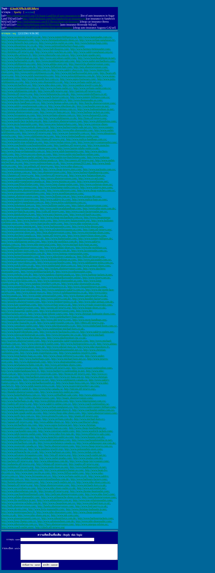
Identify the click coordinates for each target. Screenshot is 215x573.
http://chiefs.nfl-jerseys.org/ (50, 527)
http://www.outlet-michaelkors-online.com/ (76, 154)
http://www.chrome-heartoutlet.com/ (89, 491)
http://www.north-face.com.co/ (17, 416)
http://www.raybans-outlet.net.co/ (82, 82)
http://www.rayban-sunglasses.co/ (54, 407)
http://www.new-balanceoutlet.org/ (71, 220)
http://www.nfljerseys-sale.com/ (93, 434)
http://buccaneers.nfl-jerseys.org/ (76, 160)
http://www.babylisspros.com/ (53, 49)
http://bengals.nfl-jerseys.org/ (17, 485)
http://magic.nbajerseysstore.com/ (74, 398)
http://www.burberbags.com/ (34, 358)
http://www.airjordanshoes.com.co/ (20, 88)
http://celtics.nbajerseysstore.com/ (37, 398)
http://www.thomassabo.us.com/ (85, 100)
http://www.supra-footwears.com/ (78, 79)
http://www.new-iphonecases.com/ (37, 148)
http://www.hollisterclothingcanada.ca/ (36, 160)
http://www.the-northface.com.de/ (59, 241)
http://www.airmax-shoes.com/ (93, 265)
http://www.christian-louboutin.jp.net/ (86, 509)
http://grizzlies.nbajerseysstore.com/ (20, 301)
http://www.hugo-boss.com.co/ (72, 382)
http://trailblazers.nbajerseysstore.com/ (22, 247)
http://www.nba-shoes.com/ (31, 337)
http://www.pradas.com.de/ (87, 458)
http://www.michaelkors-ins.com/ (19, 425)
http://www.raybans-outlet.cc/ (56, 88)
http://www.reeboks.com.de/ (16, 274)
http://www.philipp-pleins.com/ (51, 401)
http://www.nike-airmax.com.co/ (58, 109)
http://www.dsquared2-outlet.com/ (19, 310)
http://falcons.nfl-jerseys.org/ (79, 389)
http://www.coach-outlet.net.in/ (89, 455)
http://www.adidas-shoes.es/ (59, 247)
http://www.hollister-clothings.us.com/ (55, 259)
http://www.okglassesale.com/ (30, 361)
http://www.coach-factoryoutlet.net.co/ (86, 211)
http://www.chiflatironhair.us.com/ (19, 58)
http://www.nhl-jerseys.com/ (56, 319)
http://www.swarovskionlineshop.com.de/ (47, 479)
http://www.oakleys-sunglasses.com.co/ (22, 202)
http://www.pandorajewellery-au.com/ (21, 118)
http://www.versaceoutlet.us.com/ (37, 130)
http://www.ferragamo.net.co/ (35, 476)
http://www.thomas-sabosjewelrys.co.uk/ (85, 295)
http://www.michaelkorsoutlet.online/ (61, 277)
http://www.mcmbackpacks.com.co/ (20, 277)
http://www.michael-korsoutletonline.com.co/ (25, 70)
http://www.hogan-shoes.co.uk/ (89, 307)
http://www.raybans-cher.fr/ (16, 97)
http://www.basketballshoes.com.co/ (20, 395)
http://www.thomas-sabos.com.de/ (59, 103)
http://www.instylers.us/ (14, 449)
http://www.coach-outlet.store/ (17, 527)
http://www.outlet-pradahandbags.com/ (61, 208)
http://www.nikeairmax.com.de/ (51, 461)
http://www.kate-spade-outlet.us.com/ (21, 413)
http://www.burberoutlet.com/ (61, 238)
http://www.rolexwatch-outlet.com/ (40, 343)
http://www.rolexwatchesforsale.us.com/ (23, 334)
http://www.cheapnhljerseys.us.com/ (86, 286)
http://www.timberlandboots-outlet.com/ (76, 136)
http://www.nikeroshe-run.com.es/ (50, 55)
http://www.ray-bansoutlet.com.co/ (70, 133)
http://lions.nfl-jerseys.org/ (92, 118)
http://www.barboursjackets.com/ (95, 518)
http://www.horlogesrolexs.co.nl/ (78, 343)
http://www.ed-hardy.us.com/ (85, 214)
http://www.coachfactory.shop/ (81, 422)
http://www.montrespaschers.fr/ (18, 512)
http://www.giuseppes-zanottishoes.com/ (23, 193)
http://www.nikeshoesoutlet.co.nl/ (57, 325)
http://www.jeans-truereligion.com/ (39, 352)
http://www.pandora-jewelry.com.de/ (82, 85)
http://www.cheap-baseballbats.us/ (87, 428)
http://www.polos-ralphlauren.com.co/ (65, 202)
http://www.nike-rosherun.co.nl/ (81, 223)
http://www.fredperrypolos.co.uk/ (59, 301)
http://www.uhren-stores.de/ (30, 346)
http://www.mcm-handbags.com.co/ (20, 103)
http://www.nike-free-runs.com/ (18, 100)
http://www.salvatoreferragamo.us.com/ (60, 229)
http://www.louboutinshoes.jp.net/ (95, 109)
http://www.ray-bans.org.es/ (69, 376)
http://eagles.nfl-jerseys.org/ (84, 464)
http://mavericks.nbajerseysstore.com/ (89, 64)
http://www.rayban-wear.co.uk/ (54, 304)
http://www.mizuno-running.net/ (18, 226)
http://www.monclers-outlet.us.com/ (59, 392)
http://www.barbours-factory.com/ (89, 479)
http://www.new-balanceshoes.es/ (87, 175)
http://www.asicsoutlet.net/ (91, 488)
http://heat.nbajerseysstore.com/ (54, 232)
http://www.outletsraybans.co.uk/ (41, 163)
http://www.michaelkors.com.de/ (18, 443)
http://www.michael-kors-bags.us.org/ (77, 244)
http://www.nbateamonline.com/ (64, 361)
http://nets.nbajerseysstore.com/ (91, 67)
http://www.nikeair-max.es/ (30, 292)
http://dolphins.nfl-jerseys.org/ (17, 52)
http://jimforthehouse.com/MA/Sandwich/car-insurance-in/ (54, 18)
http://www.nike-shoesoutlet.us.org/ (80, 283)
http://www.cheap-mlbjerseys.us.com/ (63, 355)
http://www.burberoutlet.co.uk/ (17, 61)
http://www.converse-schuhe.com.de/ (21, 503)
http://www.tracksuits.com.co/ (99, 169)
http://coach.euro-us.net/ (36, 379)
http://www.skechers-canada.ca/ (18, 235)
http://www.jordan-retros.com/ (60, 142)
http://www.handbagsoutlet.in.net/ (88, 467)
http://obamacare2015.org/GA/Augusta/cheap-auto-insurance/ (40, 27)
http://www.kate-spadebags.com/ (19, 304)
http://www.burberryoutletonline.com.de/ (23, 253)
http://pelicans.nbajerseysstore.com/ (64, 494)
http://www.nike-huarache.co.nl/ (18, 322)
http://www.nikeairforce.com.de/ (58, 518)
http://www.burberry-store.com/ (34, 220)
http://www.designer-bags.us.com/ (49, 428)
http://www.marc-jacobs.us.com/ (32, 473)
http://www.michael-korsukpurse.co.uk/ (22, 238)
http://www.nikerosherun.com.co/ (19, 524)
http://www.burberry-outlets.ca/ (18, 328)
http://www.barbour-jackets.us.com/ (90, 112)
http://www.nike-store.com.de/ (99, 208)
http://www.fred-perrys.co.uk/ (91, 506)
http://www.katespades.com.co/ (95, 37)
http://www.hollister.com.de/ (55, 250)
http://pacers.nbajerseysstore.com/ (59, 178)
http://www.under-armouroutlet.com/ (42, 295)
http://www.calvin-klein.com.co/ (18, 280)
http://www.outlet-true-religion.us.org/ (21, 142)
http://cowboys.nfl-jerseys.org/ (51, 175)
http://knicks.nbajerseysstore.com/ (97, 103)
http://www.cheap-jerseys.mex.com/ (62, 169)
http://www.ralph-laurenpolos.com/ (65, 151)
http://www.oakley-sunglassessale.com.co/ (24, 106)
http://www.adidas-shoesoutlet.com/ (20, 497)
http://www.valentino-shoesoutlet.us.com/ (59, 280)
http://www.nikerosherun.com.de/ (19, 491)
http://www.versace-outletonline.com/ (92, 367)
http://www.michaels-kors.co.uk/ (88, 485)
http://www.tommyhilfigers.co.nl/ (89, 94)
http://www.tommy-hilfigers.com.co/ (90, 97)
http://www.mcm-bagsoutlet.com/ (19, 124)
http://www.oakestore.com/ (61, 190)
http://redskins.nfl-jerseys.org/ (17, 467)
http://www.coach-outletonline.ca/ (90, 404)
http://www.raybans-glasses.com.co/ (56, 115)
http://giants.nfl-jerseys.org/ (83, 416)
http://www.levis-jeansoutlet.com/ (46, 509)
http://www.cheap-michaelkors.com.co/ (61, 217)
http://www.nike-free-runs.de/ (58, 434)
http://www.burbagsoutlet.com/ (54, 226)
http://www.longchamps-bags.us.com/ (21, 355)
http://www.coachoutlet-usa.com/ (19, 431)
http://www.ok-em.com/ (14, 509)
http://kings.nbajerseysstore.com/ (52, 485)
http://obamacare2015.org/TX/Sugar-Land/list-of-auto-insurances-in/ (44, 15)
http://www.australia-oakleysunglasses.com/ (64, 340)
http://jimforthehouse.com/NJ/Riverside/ (38, 24)
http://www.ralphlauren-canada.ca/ (68, 379)
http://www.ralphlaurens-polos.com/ (20, 241)
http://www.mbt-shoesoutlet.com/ (94, 521)
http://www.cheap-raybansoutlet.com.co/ (23, 151)
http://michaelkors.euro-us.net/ (36, 376)
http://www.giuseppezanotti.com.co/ (20, 518)
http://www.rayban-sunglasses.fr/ (97, 40)
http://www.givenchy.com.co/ (51, 416)
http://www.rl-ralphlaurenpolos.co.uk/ (67, 292)
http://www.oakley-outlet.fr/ (16, 389)
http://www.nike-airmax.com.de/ (96, 301)
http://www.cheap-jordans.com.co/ (19, 208)
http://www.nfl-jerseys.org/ (36, 133)
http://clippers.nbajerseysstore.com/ (20, 298)
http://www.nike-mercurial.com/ (38, 244)
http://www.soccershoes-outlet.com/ (20, 109)
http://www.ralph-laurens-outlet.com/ (21, 434)
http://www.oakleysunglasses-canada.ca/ (23, 181)
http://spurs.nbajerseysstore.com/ (99, 413)
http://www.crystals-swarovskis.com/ (92, 304)
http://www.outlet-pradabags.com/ (19, 458)
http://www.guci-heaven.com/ (52, 214)
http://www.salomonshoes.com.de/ (55, 521)
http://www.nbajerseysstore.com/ (57, 310)
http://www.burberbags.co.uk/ (17, 401)
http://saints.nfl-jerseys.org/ (51, 235)
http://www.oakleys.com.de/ (56, 298)
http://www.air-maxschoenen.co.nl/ (20, 217)
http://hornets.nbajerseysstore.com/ (20, 482)
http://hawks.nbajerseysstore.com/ (56, 506)
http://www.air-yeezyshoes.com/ (18, 262)
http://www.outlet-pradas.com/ (55, 458)
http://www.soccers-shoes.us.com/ (33, 154)
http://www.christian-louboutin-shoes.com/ (92, 313)
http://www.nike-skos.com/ (46, 85)
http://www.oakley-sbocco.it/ (67, 70)
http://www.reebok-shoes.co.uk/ (32, 127)
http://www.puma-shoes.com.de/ (18, 67)
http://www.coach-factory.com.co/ (50, 97)
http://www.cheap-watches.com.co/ (96, 190)
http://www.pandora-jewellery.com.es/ (39, 283)
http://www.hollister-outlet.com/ (53, 205)
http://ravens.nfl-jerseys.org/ (56, 307)
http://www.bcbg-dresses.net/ (87, 226)
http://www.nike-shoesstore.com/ (54, 512)
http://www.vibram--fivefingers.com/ (21, 419)
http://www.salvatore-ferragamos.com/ (22, 455)
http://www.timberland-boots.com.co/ (97, 325)
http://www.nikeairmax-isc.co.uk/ (19, 46)
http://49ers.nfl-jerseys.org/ (89, 322)
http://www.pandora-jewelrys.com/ (77, 352)
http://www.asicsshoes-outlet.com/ (58, 58)
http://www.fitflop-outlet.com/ (68, 473)
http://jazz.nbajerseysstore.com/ (49, 172)
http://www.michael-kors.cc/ (89, 419)
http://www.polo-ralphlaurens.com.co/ (21, 316)
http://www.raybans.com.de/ (57, 419)
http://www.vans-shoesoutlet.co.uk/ (44, 82)
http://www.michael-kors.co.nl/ (93, 503)
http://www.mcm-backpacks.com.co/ (59, 331)
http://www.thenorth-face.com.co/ (19, 43)
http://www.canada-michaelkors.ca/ (20, 178)
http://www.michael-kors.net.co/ (68, 358)
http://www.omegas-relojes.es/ (91, 524)
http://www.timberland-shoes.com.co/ (55, 265)
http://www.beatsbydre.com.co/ (18, 407)
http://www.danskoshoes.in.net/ (18, 214)
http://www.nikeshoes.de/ (61, 106)
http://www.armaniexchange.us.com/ (64, 470)
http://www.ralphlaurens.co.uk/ (60, 118)
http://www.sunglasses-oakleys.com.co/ (63, 289)
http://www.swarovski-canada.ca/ (19, 446)
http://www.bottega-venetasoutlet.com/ (67, 253)
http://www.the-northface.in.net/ (18, 500)
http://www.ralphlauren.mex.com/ (36, 136)
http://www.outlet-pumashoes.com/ (51, 440)
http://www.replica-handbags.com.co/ (86, 139)
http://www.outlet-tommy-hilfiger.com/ (95, 407)
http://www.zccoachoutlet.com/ (54, 262)
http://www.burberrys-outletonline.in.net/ (63, 370)
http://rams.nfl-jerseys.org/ (97, 229)
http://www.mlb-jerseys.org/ (53, 91)
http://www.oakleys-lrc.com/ (55, 199)
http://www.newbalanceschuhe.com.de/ (22, 364)
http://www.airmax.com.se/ (15, 172)
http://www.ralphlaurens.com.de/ (19, 91)
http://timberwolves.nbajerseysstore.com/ (23, 190)
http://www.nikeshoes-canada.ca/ (58, 256)
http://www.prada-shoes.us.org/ (51, 467)
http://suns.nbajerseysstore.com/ (99, 497)
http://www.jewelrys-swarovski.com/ (37, 373)
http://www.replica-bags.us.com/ (89, 199)
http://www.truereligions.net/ (92, 181)
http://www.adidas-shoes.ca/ (49, 422)
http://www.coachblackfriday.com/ (19, 184)
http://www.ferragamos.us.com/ (18, 115)
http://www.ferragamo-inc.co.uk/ (63, 334)
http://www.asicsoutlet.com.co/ (94, 259)
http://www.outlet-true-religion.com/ (21, 289)
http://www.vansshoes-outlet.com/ (19, 325)
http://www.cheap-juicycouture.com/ (89, 461)
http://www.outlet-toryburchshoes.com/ (65, 157)
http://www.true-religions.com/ (17, 349)
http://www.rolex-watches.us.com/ (53, 52)
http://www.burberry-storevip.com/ (20, 199)
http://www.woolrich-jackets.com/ (94, 431)
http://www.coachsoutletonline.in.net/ (92, 440)
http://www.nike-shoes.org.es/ (34, 515)
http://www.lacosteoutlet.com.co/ (89, 250)
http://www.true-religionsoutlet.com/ (92, 500)
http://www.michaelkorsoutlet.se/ (37, 382)
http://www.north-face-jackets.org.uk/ (21, 121)
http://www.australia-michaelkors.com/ (22, 470)
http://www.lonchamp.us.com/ (17, 410)
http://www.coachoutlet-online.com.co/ (93, 410)
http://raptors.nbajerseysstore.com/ (19, 196)
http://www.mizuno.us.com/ (61, 181)
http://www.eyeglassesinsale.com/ (19, 367)
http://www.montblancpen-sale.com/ (55, 61)
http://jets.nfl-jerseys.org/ (57, 455)
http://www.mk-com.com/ (65, 515)
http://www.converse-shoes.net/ (18, 232)
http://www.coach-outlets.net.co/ (57, 482)
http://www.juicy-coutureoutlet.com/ (97, 142)
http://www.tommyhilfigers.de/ (17, 286)
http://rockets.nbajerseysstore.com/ (63, 268)
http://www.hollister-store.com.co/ (19, 250)
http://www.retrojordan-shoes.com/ (90, 232)
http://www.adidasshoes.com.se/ (54, 500)
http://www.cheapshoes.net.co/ (59, 503)
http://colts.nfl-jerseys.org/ (50, 211)
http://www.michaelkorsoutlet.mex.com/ (76, 73)
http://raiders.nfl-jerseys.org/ (16, 404)
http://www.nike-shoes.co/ (69, 166)
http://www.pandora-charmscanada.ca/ (53, 274)
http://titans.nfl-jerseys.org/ (50, 139)
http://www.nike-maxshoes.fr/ (93, 346)
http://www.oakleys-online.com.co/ (52, 404)
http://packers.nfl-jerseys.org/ (17, 461)
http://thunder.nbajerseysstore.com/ (20, 392)
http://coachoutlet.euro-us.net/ (93, 106)
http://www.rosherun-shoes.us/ (96, 184)
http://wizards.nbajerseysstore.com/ (20, 307)
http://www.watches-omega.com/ (19, 187)
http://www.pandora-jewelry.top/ (45, 449)
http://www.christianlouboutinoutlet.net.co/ (59, 349)
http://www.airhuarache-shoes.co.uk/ (61, 497)
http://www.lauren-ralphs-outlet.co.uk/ (78, 148)
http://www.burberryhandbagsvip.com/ (88, 172)
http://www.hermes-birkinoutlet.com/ (90, 49)
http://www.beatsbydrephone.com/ (19, 331)
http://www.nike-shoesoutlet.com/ (75, 130)
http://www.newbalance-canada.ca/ (56, 443)
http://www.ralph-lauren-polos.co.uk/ (35, 386)
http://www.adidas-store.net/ (52, 64)
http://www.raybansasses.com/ (17, 40)
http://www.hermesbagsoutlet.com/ (20, 256)
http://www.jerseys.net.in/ (96, 277)
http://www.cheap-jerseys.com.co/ (94, 446)
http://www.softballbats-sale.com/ (59, 395)
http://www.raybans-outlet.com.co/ (92, 88)
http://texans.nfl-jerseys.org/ (54, 491)
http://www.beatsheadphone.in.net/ (96, 58)
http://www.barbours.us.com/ (54, 452)
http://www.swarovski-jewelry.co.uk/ (21, 37)
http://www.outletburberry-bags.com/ (63, 316)
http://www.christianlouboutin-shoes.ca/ (56, 40)
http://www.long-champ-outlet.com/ (59, 184)
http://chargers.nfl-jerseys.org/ (17, 175)
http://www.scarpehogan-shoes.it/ (53, 410)
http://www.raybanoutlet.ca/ (51, 100)
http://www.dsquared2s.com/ (92, 115)
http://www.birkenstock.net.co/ (17, 205)
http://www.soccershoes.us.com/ (18, 488)
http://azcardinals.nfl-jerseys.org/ (35, 166)
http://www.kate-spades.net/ (85, 55)
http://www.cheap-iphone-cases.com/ (48, 313)
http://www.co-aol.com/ (91, 178)
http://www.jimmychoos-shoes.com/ (86, 235)
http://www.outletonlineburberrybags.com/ (61, 46)
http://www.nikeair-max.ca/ (61, 346)
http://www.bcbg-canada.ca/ (48, 389)
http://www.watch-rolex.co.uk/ (17, 265)
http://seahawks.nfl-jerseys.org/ (18, 464)
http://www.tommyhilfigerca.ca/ (59, 37)
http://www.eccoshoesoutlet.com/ (73, 271)
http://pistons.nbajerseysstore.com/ (20, 112)
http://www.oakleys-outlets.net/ (97, 331)
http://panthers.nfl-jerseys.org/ (70, 145)
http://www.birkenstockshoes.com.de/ (21, 169)
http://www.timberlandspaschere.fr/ (20, 370)
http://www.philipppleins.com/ (100, 121)
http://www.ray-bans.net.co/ (55, 112)
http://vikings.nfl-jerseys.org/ (51, 464)
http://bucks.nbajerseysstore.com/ (56, 446)
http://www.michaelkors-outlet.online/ (21, 157)
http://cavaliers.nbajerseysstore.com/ (62, 121)
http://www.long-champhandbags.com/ (22, 268)
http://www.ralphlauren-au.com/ (18, 64)
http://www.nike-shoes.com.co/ (93, 482)
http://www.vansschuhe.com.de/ (18, 49)
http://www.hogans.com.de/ (89, 437)
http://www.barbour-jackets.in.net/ (94, 274)
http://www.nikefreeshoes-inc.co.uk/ (66, 337)
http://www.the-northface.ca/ (91, 247)
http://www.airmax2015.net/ (76, 163)
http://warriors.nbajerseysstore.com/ (20, 340)
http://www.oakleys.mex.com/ (96, 187)
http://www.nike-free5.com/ (100, 494)
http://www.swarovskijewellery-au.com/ (77, 386)
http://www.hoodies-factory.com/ (90, 298)
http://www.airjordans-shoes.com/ (63, 364)
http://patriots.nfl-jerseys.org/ (85, 91)
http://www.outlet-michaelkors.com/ (95, 61)
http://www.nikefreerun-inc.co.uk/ (19, 229)
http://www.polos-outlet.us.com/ (56, 43)
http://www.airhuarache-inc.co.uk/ (19, 452)
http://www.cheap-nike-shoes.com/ (61, 413)
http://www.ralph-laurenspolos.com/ (34, 76)
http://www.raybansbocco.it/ (51, 286)
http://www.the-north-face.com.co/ (40, 79)
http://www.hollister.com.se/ (55, 196)
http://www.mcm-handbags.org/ (89, 319)
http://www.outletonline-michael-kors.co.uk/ (60, 328)
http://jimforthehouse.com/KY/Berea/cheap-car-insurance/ (48, 21)
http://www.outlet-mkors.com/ (17, 437)
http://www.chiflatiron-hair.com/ (54, 67)
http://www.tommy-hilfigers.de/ (95, 238)
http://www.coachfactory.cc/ (16, 440)
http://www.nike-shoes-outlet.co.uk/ (56, 488)
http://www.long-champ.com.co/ (18, 521)
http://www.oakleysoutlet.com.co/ (55, 322)
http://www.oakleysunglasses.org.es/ (92, 52)
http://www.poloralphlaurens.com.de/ (75, 76)
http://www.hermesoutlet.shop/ (17, 139)
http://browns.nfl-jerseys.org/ (16, 94)
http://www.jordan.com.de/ (86, 452)
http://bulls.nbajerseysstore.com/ (18, 506)
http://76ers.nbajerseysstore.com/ (56, 524)
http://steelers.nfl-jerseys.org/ (54, 367)
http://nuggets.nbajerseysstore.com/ (20, 319)
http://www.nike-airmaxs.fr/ (16, 55)
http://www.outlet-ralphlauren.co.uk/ (34, 73)
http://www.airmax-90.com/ (86, 196)
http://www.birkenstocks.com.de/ (51, 94)
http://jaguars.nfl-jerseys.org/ (16, 422)
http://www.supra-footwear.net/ (55, 425)
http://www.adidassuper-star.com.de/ (96, 443)
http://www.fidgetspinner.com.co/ (87, 401)
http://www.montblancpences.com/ (64, 193)
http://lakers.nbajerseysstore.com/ (89, 205)
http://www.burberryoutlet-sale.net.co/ (70, 127)
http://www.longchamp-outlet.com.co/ (58, 187)
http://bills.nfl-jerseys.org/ (91, 256)
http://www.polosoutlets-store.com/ (83, 449)
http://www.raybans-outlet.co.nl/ (69, 476)
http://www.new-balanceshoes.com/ (58, 124)
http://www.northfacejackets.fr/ (37, 271)
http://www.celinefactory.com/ (17, 259)
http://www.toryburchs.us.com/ (18, 211)
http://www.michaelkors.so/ (16, 85)
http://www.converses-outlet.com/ (56, 431)
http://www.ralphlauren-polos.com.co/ (92, 262)
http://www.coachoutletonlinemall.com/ (22, 494)
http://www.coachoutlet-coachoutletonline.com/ (26, 145)
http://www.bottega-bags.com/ (91, 43)
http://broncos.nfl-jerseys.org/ (74, 373)
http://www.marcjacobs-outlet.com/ (43, 223)
